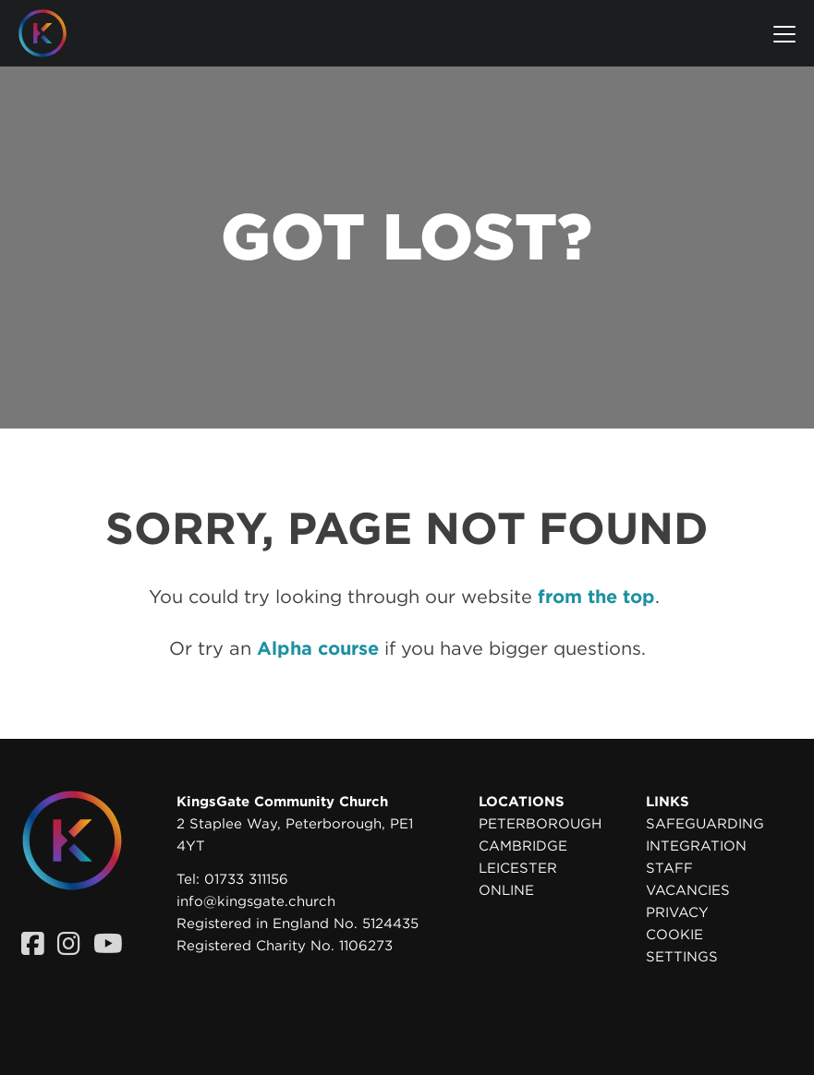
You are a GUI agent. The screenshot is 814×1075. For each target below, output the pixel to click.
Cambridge (523, 846)
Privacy (677, 912)
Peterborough (540, 823)
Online (506, 890)
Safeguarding (705, 823)
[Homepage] (56, 33)
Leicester (518, 868)
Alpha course (318, 648)
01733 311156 (246, 879)
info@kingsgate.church (255, 901)
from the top (596, 597)
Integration (696, 846)
